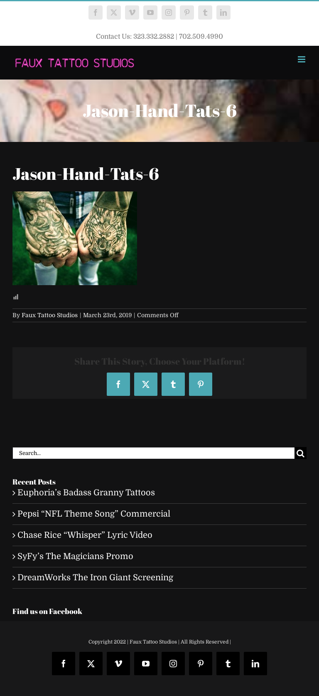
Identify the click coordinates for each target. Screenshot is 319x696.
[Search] (300, 453)
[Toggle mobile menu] (302, 59)
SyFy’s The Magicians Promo (75, 556)
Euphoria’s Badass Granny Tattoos (86, 492)
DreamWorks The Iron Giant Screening (95, 577)
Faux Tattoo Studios (50, 315)
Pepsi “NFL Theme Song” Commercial (93, 514)
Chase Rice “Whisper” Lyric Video (84, 535)
